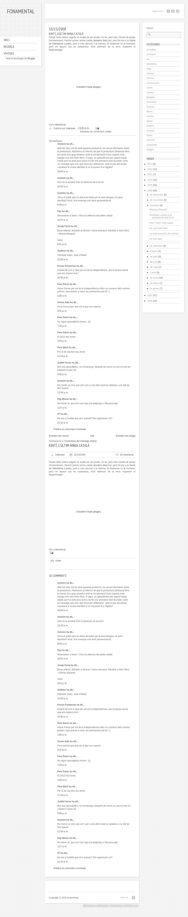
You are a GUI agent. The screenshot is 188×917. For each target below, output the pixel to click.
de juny (153, 262)
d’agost (153, 251)
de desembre (156, 194)
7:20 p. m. (62, 326)
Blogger (31, 58)
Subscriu (124, 897)
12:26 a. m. (62, 259)
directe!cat (60, 124)
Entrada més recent (59, 436)
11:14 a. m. (62, 422)
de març (154, 277)
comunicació (153, 83)
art (148, 59)
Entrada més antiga (125, 436)
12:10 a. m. (62, 186)
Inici (7, 40)
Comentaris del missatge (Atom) (80, 441)
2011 (149, 174)
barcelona (152, 64)
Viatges (9, 53)
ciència (150, 78)
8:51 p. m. (62, 244)
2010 (149, 180)
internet (150, 107)
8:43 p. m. (62, 204)
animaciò (151, 54)
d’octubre (154, 205)
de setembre (156, 246)
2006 (149, 301)
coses (108, 131)
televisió (151, 140)
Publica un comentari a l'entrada (70, 429)
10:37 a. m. (62, 220)
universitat (152, 145)
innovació (151, 102)
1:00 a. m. (62, 295)
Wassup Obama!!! (158, 209)
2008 (149, 190)
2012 (149, 169)
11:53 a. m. (62, 392)
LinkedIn (173, 11)
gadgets (151, 97)
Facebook (168, 11)
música (150, 116)
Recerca (9, 46)
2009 (149, 185)
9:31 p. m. (62, 311)
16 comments (126, 454)
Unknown (60, 454)
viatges (150, 149)
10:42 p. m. (62, 277)
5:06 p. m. (62, 374)
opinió (150, 121)
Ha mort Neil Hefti (158, 228)
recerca (150, 130)
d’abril (153, 272)
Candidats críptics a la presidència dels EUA (161, 216)
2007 (149, 295)
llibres (149, 111)
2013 (149, 164)
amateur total (100, 40)
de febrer (154, 283)
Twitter (178, 11)
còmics (150, 92)
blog (149, 68)
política (150, 125)
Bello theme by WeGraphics (96, 906)
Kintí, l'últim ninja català (161, 223)
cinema (150, 73)
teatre (149, 135)
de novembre (156, 200)
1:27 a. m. (62, 407)
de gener (154, 288)
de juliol (154, 256)
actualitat (151, 49)
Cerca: (150, 28)
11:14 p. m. (62, 356)
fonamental (21, 11)
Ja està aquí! (155, 238)
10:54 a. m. (62, 171)
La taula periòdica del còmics (164, 233)
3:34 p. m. (62, 341)
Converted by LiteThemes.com (124, 906)
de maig (154, 267)
